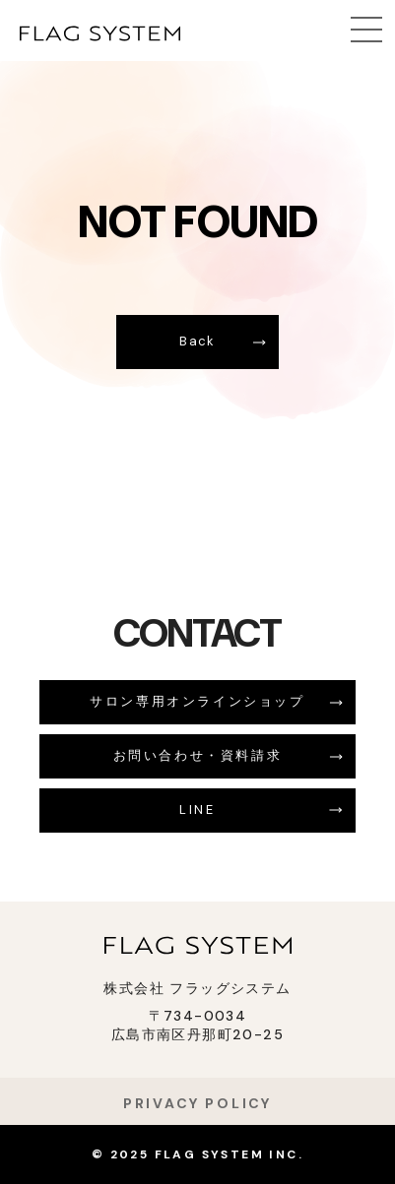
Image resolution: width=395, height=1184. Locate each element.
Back (197, 341)
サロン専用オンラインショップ (197, 701)
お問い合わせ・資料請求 (198, 755)
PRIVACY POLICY (197, 1103)
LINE (197, 809)
